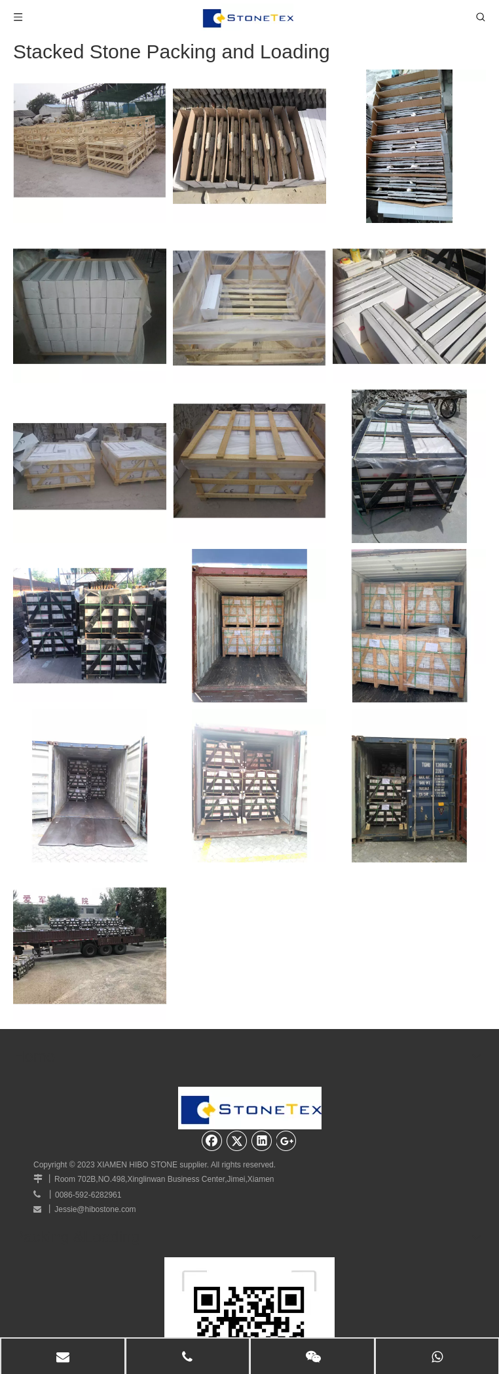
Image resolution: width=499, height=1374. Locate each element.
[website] (249, 1267)
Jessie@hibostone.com (95, 1209)
